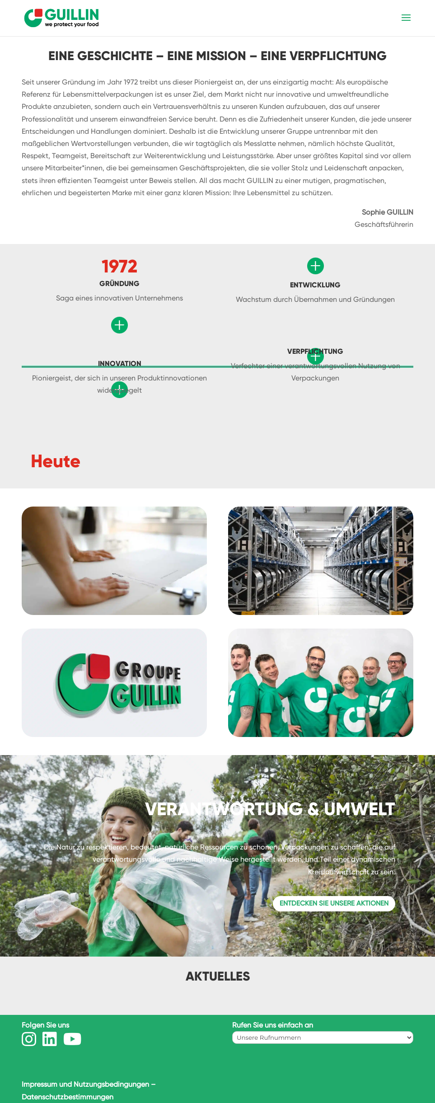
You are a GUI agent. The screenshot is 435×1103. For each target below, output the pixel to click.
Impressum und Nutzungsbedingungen (85, 1084)
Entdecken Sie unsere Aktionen (334, 903)
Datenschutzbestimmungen (67, 1097)
